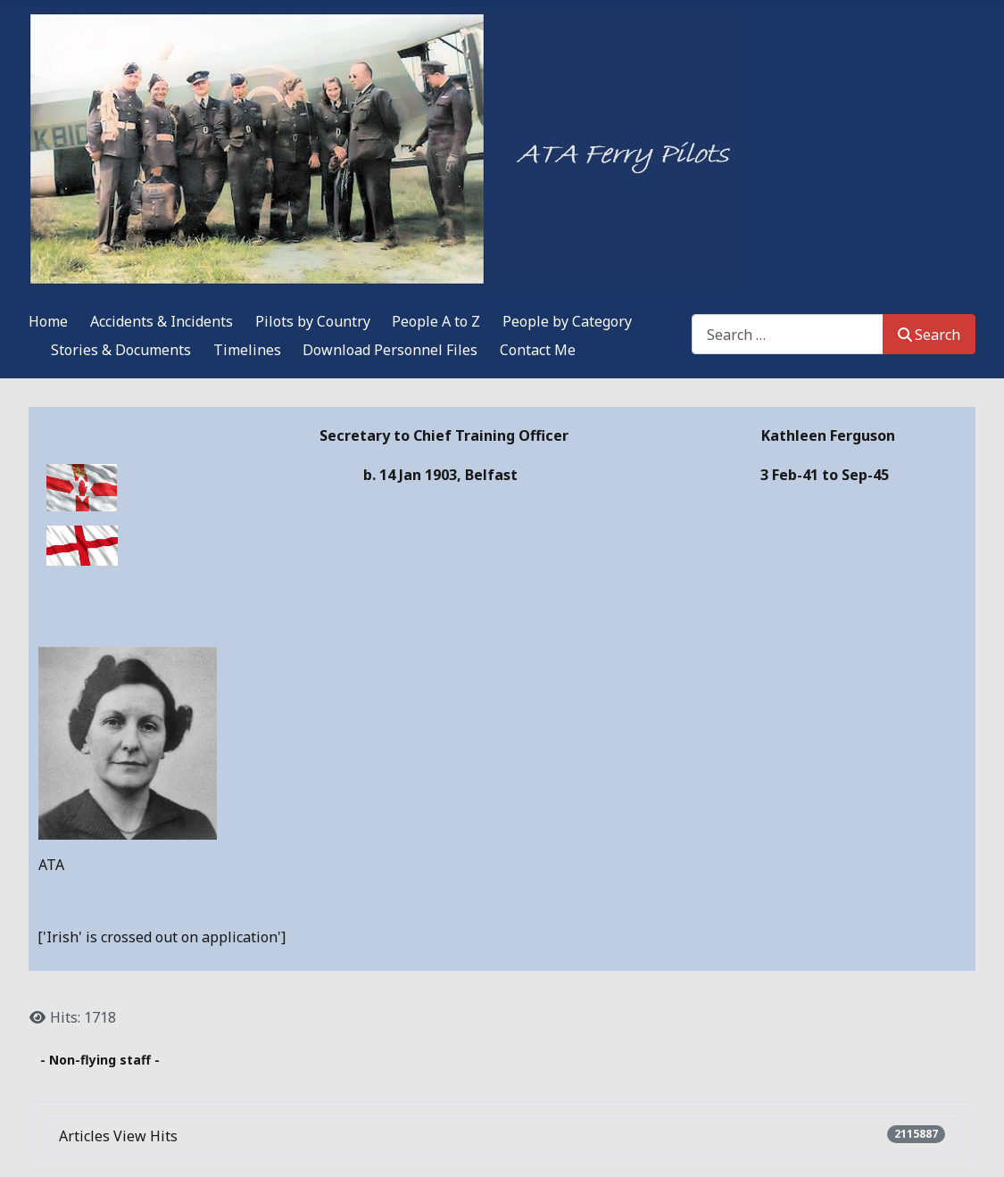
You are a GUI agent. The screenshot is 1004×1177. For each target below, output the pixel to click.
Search (929, 334)
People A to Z (436, 321)
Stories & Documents (121, 350)
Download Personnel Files (390, 350)
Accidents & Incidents (161, 321)
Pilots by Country (312, 321)
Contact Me (538, 350)
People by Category (567, 321)
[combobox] (788, 334)
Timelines (247, 350)
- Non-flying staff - (100, 1059)
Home (48, 321)
